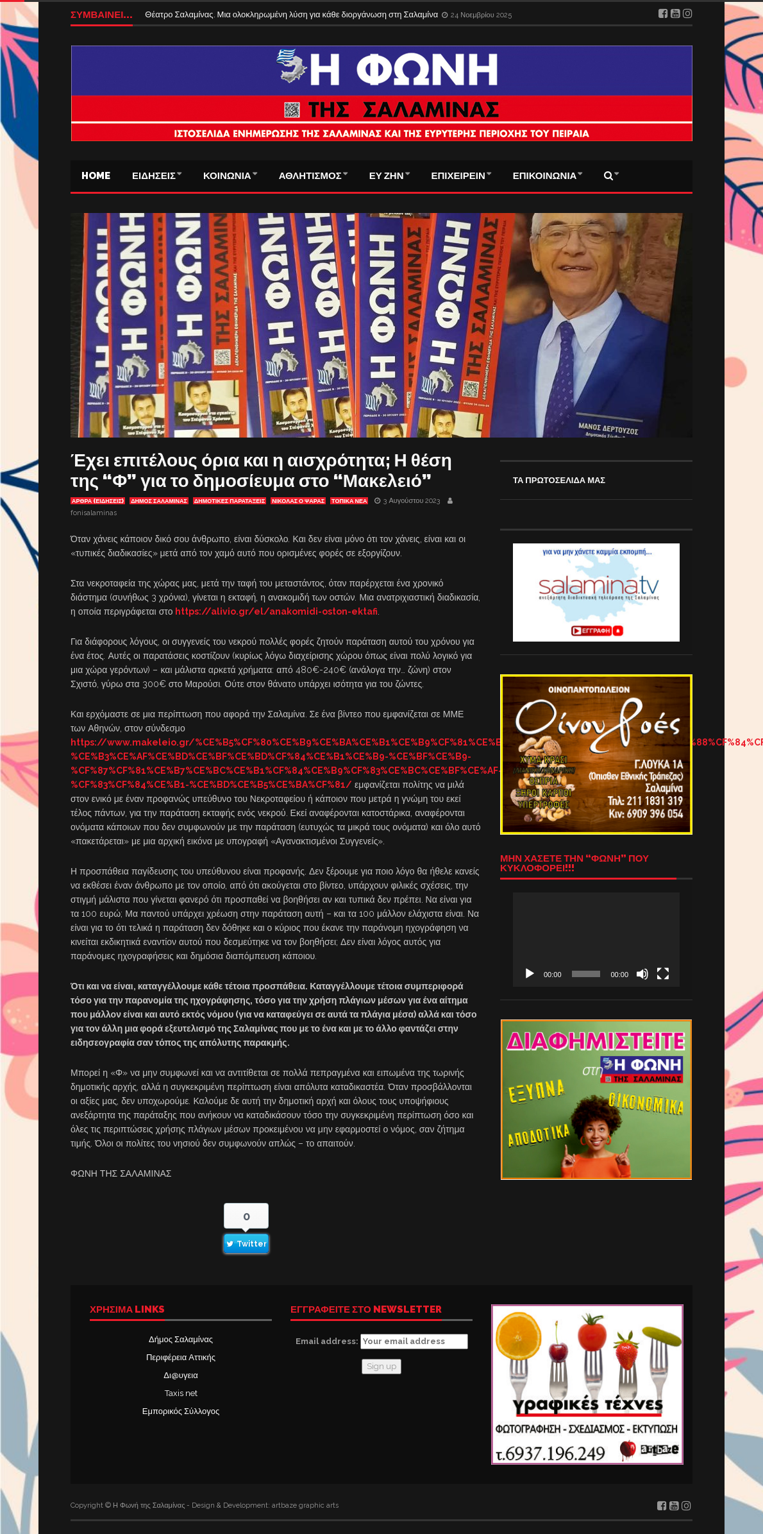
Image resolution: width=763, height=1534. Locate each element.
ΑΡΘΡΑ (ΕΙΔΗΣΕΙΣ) (98, 501)
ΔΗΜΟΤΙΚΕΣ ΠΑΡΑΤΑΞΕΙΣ (229, 501)
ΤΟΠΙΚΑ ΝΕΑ (349, 501)
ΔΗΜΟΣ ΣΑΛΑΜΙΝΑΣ (159, 501)
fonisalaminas (94, 513)
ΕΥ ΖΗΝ (386, 176)
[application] (596, 939)
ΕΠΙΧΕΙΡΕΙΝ (458, 176)
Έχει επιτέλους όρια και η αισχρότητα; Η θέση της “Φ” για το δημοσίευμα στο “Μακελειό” (261, 470)
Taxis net (181, 1393)
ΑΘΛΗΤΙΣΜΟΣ (310, 176)
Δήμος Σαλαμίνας (181, 1339)
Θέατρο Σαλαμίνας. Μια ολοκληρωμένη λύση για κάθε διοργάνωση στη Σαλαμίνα (292, 14)
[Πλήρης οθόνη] (663, 973)
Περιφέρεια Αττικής (180, 1357)
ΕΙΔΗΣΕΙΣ (154, 176)
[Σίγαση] (642, 973)
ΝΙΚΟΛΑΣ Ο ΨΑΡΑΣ (298, 501)
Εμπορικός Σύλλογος (180, 1411)
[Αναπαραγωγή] (529, 973)
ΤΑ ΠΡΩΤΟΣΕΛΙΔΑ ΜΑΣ (559, 480)
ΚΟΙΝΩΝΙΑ (227, 176)
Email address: (382, 1341)
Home (95, 176)
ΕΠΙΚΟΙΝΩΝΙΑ (545, 176)
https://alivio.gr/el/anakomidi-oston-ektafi (276, 611)
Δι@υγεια (180, 1375)
